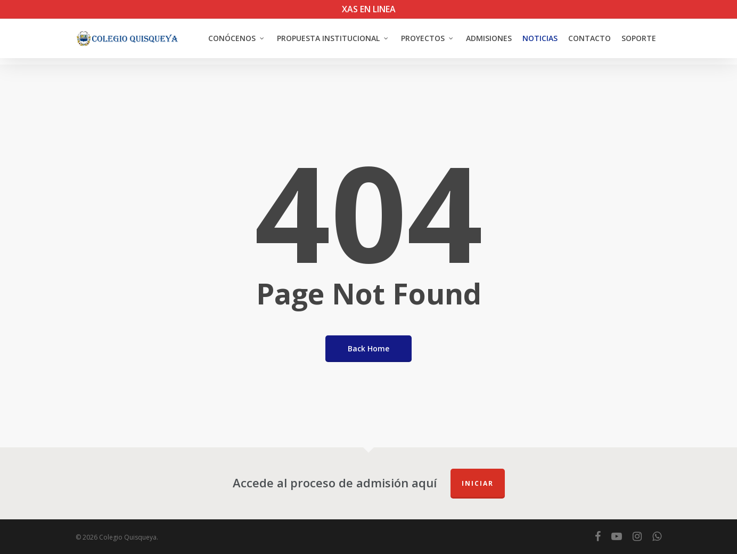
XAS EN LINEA (369, 9)
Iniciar (478, 483)
